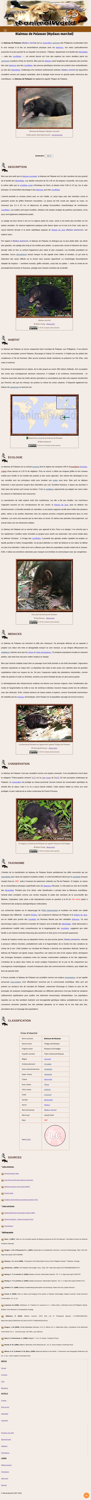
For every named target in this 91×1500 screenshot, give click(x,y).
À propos (4, 1375)
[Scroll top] (86, 1495)
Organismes (5, 1453)
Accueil (3, 1368)
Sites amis (4, 1478)
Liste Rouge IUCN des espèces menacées (18, 1180)
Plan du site (5, 1407)
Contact (3, 1400)
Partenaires (5, 1472)
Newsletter (4, 1414)
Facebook (4, 1420)
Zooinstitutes (57, 135)
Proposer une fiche (7, 1433)
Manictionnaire (6, 1439)
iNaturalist (50, 324)
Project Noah (8, 1193)
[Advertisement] (44, 145)
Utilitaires (4, 1446)
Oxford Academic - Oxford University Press (18, 1219)
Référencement (6, 1465)
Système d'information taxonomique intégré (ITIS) (21, 1200)
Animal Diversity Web (11, 1173)
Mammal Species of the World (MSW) (17, 1187)
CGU (3, 1381)
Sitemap (4, 1485)
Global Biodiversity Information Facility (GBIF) (19, 1213)
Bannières (4, 1388)
